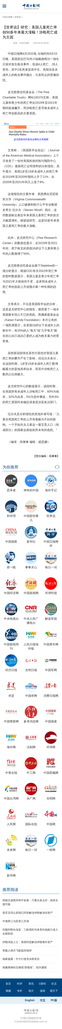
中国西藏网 (50, 772)
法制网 (31, 747)
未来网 (11, 850)
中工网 (31, 772)
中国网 (50, 824)
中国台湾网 (11, 798)
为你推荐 (10, 467)
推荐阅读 (10, 889)
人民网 (11, 824)
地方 (31, 990)
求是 (11, 695)
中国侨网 (31, 695)
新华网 (11, 875)
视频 (8, 990)
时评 (19, 983)
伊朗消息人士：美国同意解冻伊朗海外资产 (27, 942)
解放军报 (51, 618)
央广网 (31, 798)
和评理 (11, 516)
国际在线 (31, 824)
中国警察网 (11, 721)
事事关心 (31, 567)
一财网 (50, 850)
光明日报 (31, 670)
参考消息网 (31, 721)
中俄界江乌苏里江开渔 (15, 921)
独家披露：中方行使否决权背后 (21, 959)
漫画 (42, 990)
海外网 (11, 747)
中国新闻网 (31, 593)
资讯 (31, 983)
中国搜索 (51, 721)
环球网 (50, 747)
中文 (42, 1000)
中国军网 (51, 670)
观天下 (54, 990)
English (30, 1000)
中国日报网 (7, 17)
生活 (54, 983)
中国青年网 (50, 644)
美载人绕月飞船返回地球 (17, 950)
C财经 (42, 983)
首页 (8, 983)
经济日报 (11, 670)
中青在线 (11, 772)
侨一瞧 (11, 567)
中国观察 (11, 541)
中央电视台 (11, 618)
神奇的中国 (31, 490)
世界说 (18, 17)
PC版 (54, 1000)
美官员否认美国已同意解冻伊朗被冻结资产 (27, 912)
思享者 (11, 490)
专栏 (19, 990)
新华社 (31, 541)
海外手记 (51, 490)
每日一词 (51, 567)
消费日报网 (50, 695)
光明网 (50, 798)
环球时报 (51, 593)
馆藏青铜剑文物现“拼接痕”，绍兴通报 (24, 967)
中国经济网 (11, 593)
